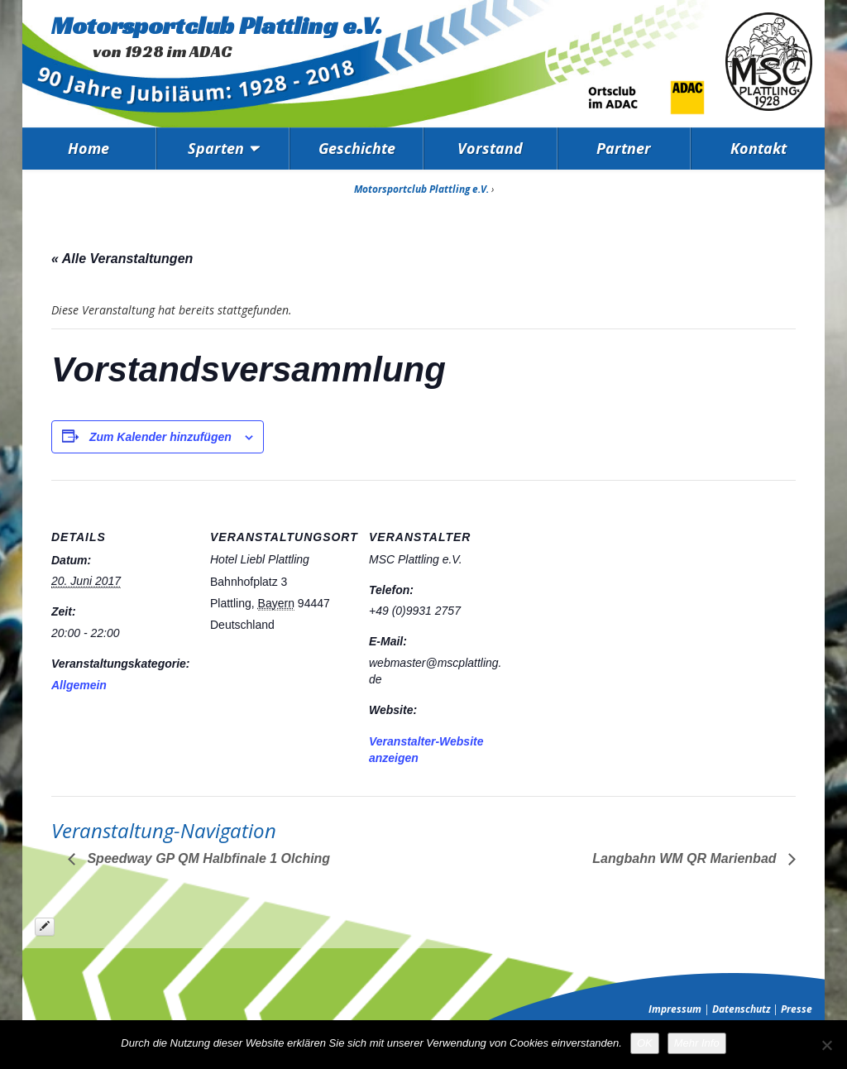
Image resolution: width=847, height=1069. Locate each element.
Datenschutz (741, 1009)
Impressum (674, 1009)
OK (645, 1043)
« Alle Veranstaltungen (122, 259)
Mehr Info (697, 1043)
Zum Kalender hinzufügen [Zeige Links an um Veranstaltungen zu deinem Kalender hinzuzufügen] (160, 436)
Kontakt (758, 148)
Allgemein (79, 685)
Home (88, 148)
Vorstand (490, 148)
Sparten (216, 148)
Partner (623, 148)
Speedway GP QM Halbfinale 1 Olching (207, 858)
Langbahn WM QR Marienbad (686, 858)
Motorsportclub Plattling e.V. (216, 25)
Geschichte (356, 148)
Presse (796, 1009)
